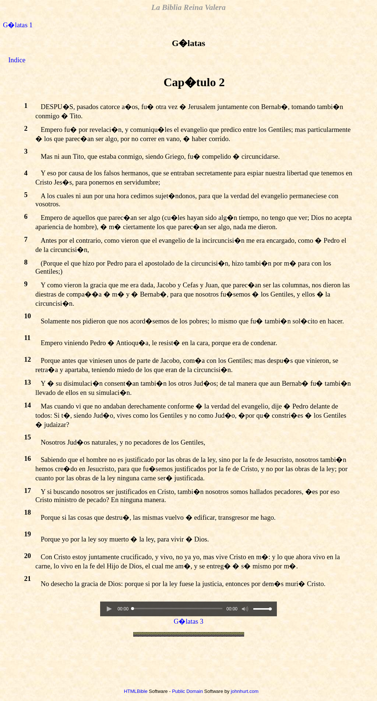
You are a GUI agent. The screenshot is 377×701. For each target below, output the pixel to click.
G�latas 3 (189, 621)
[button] (109, 609)
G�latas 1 (18, 25)
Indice (16, 60)
